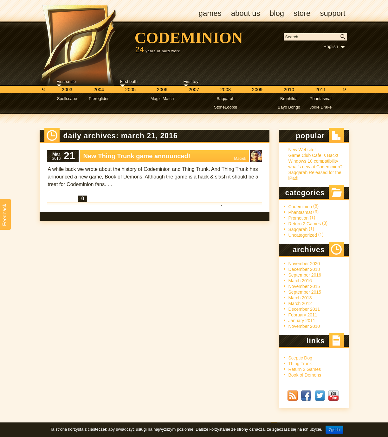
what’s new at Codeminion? (315, 166)
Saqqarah (225, 98)
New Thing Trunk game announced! (137, 156)
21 (69, 155)
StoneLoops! (225, 107)
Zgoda (334, 430)
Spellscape (67, 98)
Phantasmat (321, 98)
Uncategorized (302, 235)
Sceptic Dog (300, 357)
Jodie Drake (321, 107)
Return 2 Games (241, 209)
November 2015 (304, 286)
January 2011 (301, 320)
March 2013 (300, 297)
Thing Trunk (300, 363)
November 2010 (304, 326)
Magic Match (162, 98)
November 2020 (304, 263)
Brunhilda (289, 98)
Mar (56, 154)
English (331, 46)
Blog (277, 13)
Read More (62, 198)
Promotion (298, 218)
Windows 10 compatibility (313, 161)
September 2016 (304, 275)
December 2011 (304, 309)
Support (332, 13)
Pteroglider (99, 98)
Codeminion (189, 38)
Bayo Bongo (289, 107)
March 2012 (300, 303)
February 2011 (302, 314)
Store (302, 13)
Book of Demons (304, 375)
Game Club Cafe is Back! (313, 155)
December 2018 (304, 269)
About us (245, 13)
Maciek (240, 158)
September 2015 (304, 292)
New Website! (302, 149)
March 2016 (300, 280)
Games (210, 13)
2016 (56, 158)
